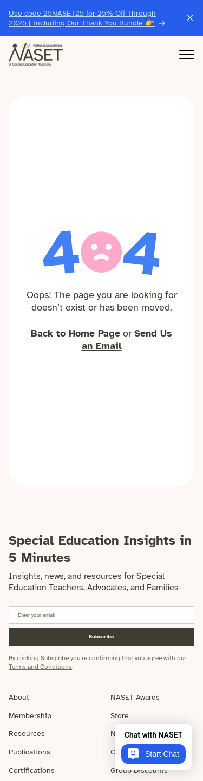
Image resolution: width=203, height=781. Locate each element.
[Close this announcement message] (190, 18)
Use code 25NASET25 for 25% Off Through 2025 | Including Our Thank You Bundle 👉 (82, 18)
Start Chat (153, 753)
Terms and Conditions (40, 666)
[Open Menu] (186, 54)
